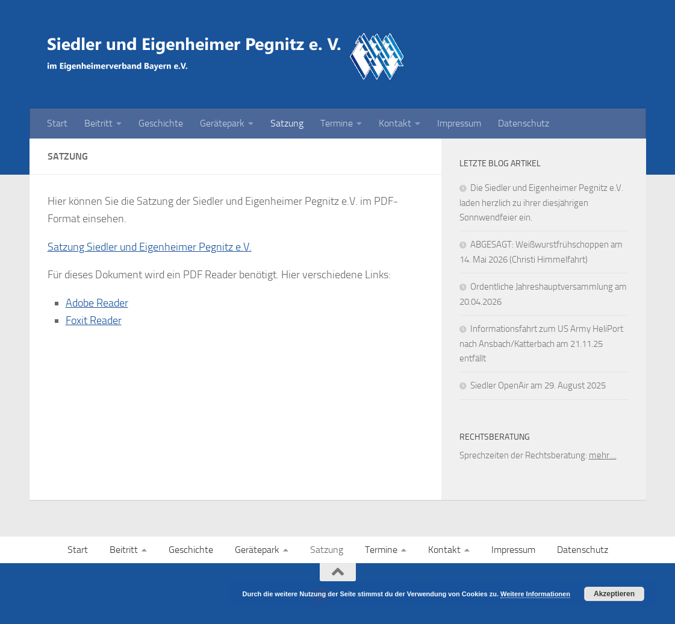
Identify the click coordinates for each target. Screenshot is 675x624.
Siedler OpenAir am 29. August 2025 (538, 385)
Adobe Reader (97, 303)
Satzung (286, 123)
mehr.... (603, 455)
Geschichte (160, 123)
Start (57, 123)
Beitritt (98, 123)
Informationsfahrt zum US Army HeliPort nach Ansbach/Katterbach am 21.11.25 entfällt (541, 343)
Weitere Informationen (535, 593)
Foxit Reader (94, 320)
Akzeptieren (614, 594)
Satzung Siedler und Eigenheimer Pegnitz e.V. (150, 247)
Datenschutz (523, 123)
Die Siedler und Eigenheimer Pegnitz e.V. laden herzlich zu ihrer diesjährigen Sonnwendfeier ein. (541, 203)
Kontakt (395, 123)
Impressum (459, 123)
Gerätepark (222, 123)
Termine (336, 123)
